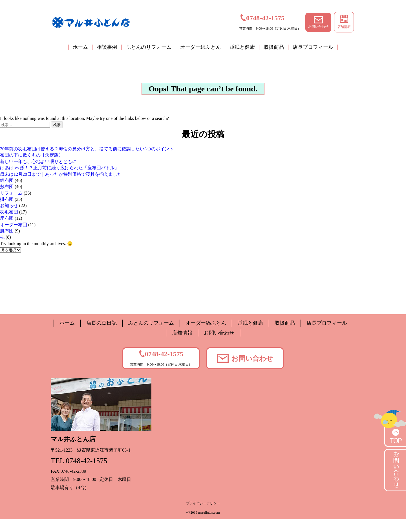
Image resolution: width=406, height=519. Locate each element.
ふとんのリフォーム (148, 47)
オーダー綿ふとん (200, 47)
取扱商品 (274, 47)
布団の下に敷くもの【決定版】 (31, 155)
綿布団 (7, 180)
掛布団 (7, 199)
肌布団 (7, 230)
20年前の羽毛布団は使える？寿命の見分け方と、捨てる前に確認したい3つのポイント (87, 148)
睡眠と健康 (242, 47)
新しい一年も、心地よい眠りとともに (38, 161)
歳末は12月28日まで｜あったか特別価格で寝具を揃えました (61, 174)
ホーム (80, 47)
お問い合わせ (318, 22)
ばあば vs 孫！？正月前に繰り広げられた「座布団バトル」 (59, 167)
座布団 (7, 218)
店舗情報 (344, 22)
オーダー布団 (13, 224)
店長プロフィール (313, 47)
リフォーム (11, 193)
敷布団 (7, 186)
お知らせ (9, 205)
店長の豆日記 (101, 323)
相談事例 (107, 47)
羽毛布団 (9, 212)
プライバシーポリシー (203, 503)
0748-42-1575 (262, 17)
